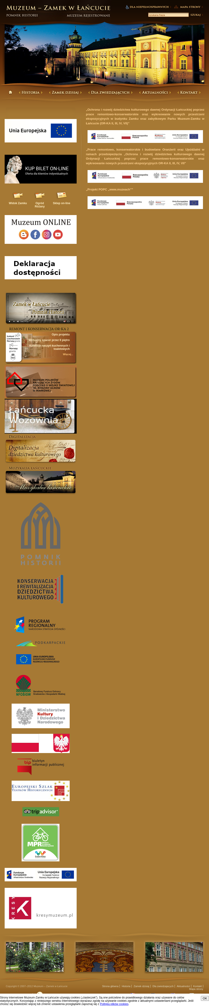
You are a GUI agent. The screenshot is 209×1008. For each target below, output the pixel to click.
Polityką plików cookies (114, 1004)
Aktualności (183, 986)
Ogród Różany (40, 205)
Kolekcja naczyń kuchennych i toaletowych (49, 347)
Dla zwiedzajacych (163, 986)
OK (205, 998)
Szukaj (196, 15)
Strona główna (110, 986)
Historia (126, 986)
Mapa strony (196, 989)
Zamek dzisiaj (141, 986)
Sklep (61, 203)
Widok (18, 203)
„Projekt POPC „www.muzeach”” (109, 189)
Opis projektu (61, 334)
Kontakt (197, 986)
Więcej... (68, 354)
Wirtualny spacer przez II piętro (49, 340)
